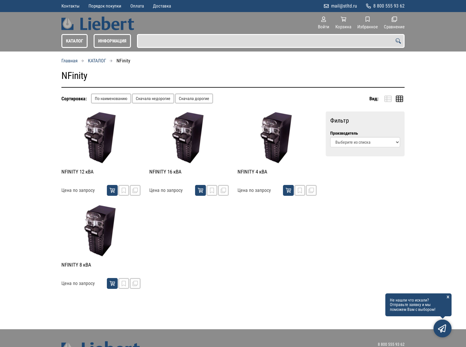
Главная (69, 61)
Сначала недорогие (153, 98)
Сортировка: (74, 99)
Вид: (373, 99)
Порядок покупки (105, 6)
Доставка (162, 6)
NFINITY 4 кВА (252, 172)
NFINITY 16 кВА (165, 172)
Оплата (137, 6)
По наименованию (111, 98)
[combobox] (271, 41)
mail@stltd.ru (344, 6)
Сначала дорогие (194, 98)
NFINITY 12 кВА (77, 172)
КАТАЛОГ (74, 41)
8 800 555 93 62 (389, 6)
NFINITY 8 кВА (76, 265)
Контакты (70, 6)
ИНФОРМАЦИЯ (112, 41)
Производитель (344, 133)
